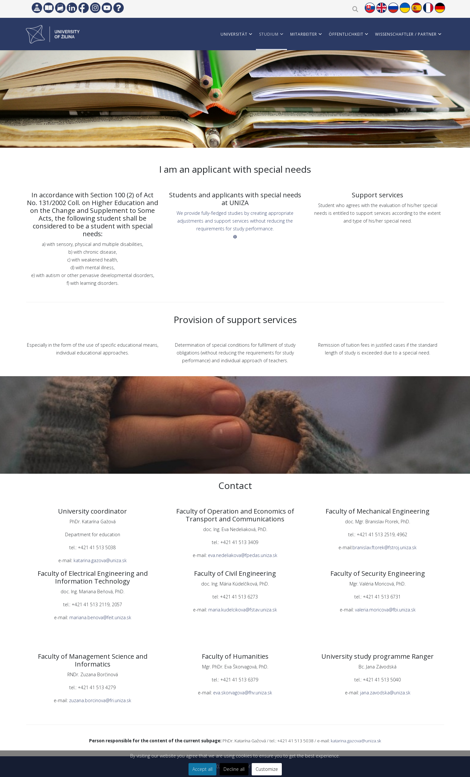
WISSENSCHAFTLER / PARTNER (406, 34)
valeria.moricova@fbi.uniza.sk (385, 610)
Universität (234, 34)
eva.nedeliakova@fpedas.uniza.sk (242, 555)
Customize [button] (267, 769)
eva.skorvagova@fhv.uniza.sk (242, 693)
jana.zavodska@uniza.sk (385, 693)
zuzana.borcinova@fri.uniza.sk (100, 700)
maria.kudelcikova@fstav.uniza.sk (242, 610)
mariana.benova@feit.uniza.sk (99, 617)
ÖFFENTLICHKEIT (346, 34)
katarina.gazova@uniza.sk (100, 560)
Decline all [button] (234, 769)
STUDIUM (269, 34)
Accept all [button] (202, 769)
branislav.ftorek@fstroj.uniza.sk (384, 547)
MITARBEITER (303, 34)
